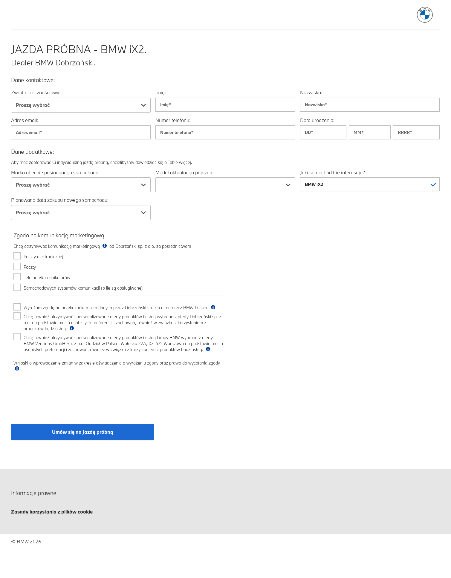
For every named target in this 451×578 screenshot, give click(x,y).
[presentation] (58, 392)
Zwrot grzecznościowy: (35, 92)
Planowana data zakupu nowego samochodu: (59, 200)
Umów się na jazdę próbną (82, 432)
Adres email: (24, 120)
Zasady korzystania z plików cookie (52, 511)
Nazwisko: (311, 92)
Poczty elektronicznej (43, 256)
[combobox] (81, 105)
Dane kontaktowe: (33, 80)
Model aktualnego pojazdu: (184, 172)
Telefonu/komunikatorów (47, 277)
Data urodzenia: (317, 120)
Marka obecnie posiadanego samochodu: (55, 172)
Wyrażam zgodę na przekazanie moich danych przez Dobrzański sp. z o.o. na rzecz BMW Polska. (120, 307)
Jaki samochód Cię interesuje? (332, 172)
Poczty (30, 267)
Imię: (160, 92)
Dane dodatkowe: (32, 151)
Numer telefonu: (172, 120)
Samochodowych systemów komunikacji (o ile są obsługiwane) (83, 288)
